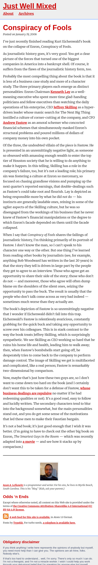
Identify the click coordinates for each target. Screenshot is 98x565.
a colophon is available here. (59, 522)
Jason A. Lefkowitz (13, 485)
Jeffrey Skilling (65, 107)
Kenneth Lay (60, 92)
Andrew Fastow (15, 123)
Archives (26, 13)
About (8, 13)
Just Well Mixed (29, 6)
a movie (29, 442)
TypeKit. (18, 522)
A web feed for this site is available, (26, 517)
